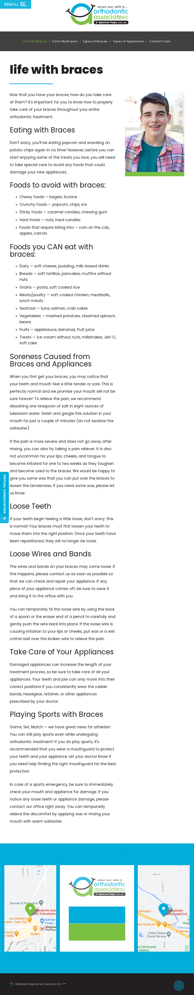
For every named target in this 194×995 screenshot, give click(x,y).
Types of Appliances (128, 41)
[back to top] (178, 984)
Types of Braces (95, 41)
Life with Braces (35, 41)
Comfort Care (160, 41)
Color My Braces (64, 41)
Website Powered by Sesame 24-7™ (38, 984)
